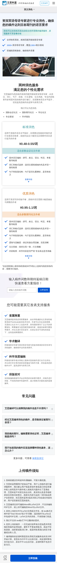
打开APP (44, 3)
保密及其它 (38, 458)
